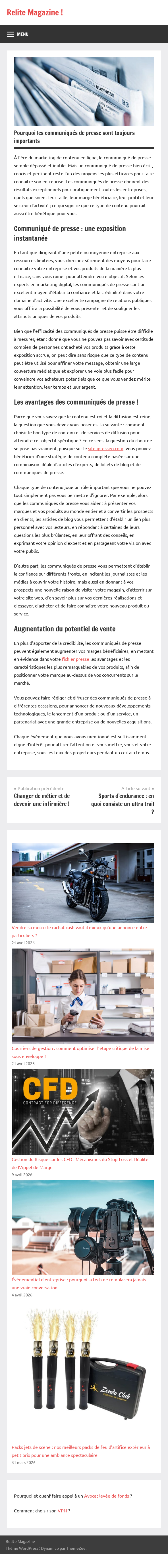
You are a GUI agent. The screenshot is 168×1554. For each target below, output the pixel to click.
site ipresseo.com (105, 448)
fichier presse (75, 659)
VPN (62, 1510)
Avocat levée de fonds (106, 1495)
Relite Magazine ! (35, 12)
